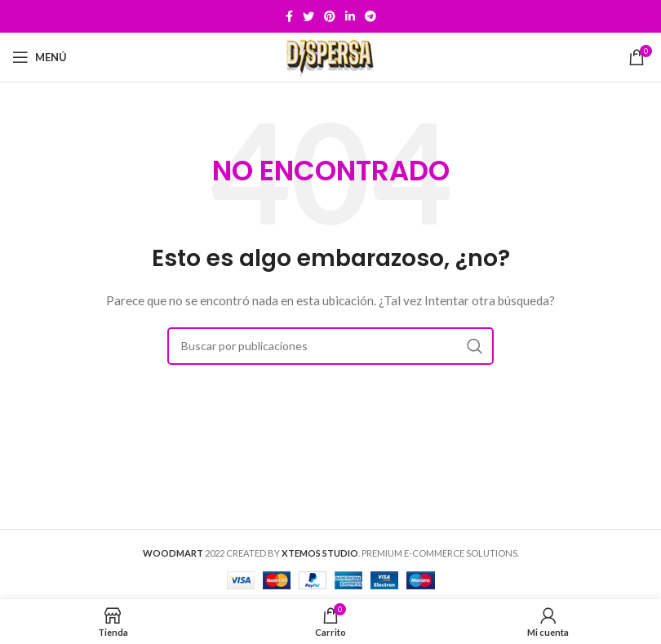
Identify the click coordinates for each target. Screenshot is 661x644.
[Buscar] (330, 346)
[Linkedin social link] (350, 16)
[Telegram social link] (370, 16)
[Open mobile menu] (39, 57)
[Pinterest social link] (329, 16)
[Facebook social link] (289, 16)
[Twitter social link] (308, 16)
